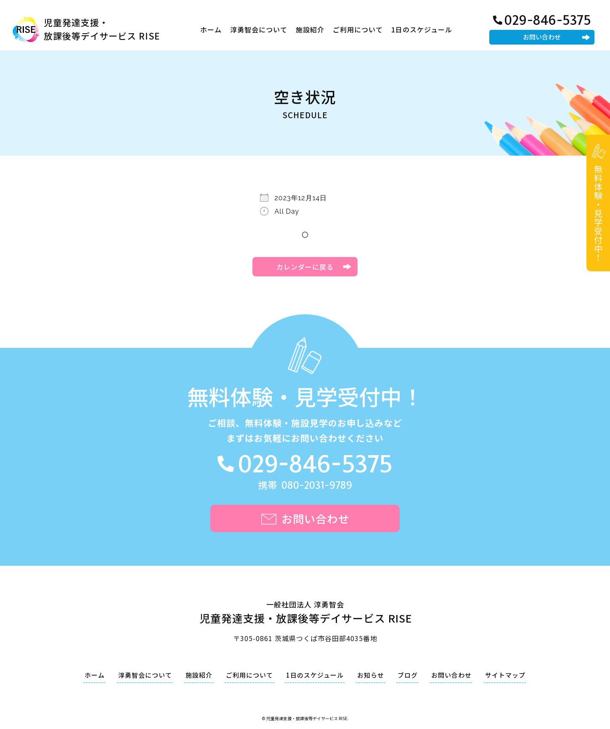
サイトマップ (505, 675)
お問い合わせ (542, 36)
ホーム (211, 29)
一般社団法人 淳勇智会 (305, 614)
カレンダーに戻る (305, 267)
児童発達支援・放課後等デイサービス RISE (102, 29)
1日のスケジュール (421, 29)
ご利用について (358, 29)
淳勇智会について (258, 29)
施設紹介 (310, 29)
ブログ (408, 675)
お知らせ (370, 675)
